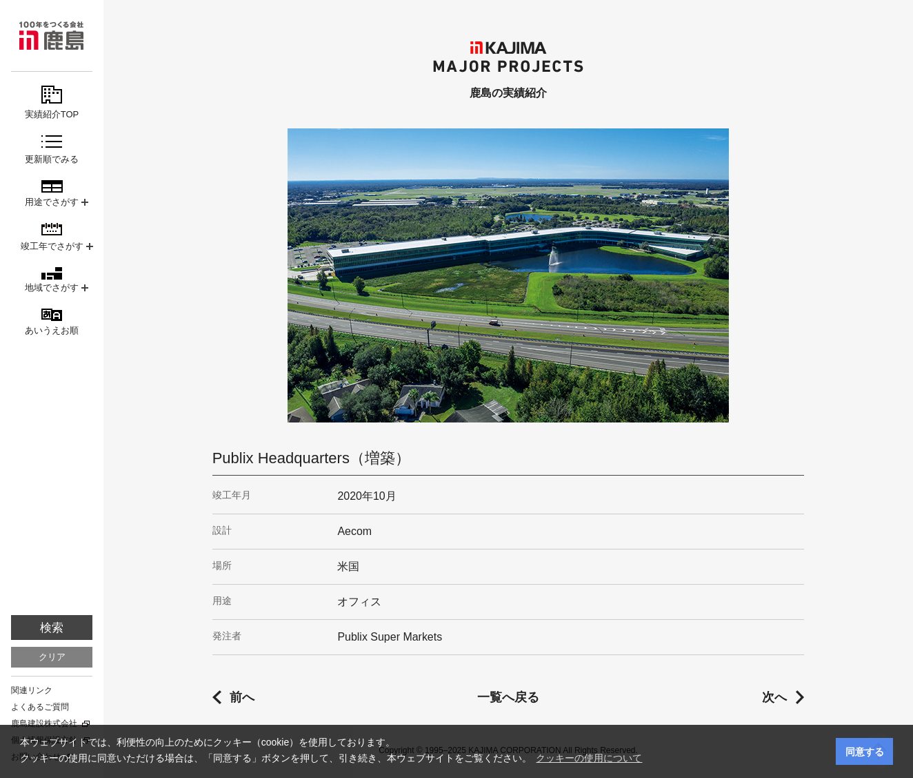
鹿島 (52, 35)
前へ (242, 697)
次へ (774, 697)
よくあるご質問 (40, 707)
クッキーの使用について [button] (589, 758)
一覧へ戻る (508, 697)
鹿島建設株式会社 (44, 723)
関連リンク (31, 690)
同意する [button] (864, 751)
